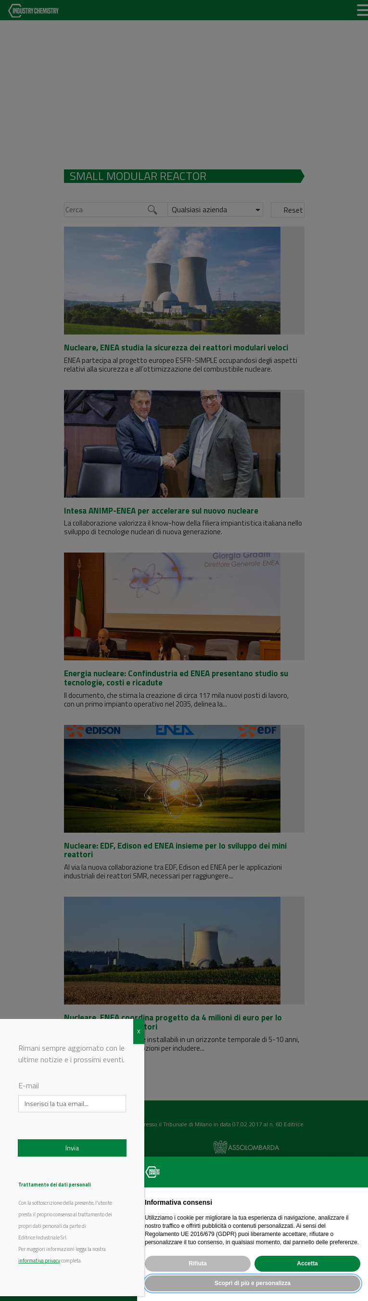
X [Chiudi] (138, 1031)
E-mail (28, 1085)
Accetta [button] (307, 1263)
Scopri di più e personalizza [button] (253, 1283)
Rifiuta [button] (197, 1263)
